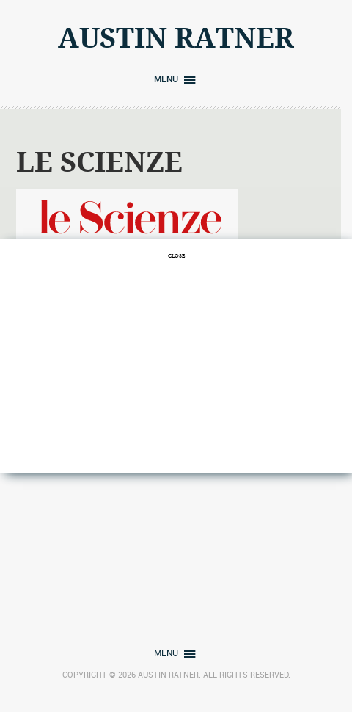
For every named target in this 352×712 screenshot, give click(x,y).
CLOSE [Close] (176, 255)
